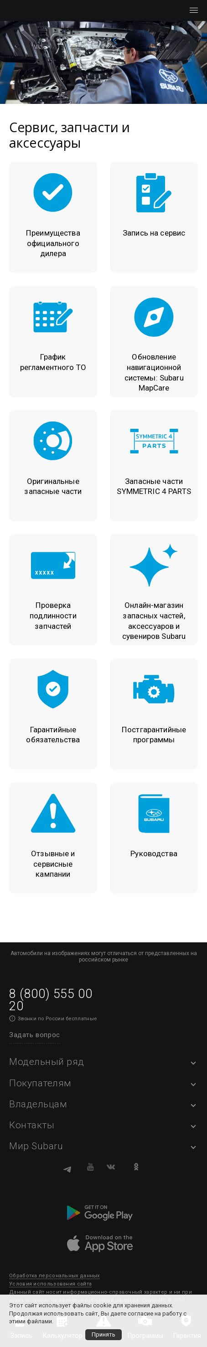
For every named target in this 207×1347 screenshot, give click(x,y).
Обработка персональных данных (54, 1276)
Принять (103, 1334)
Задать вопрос (34, 1035)
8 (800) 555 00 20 (50, 1000)
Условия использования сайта (50, 1284)
